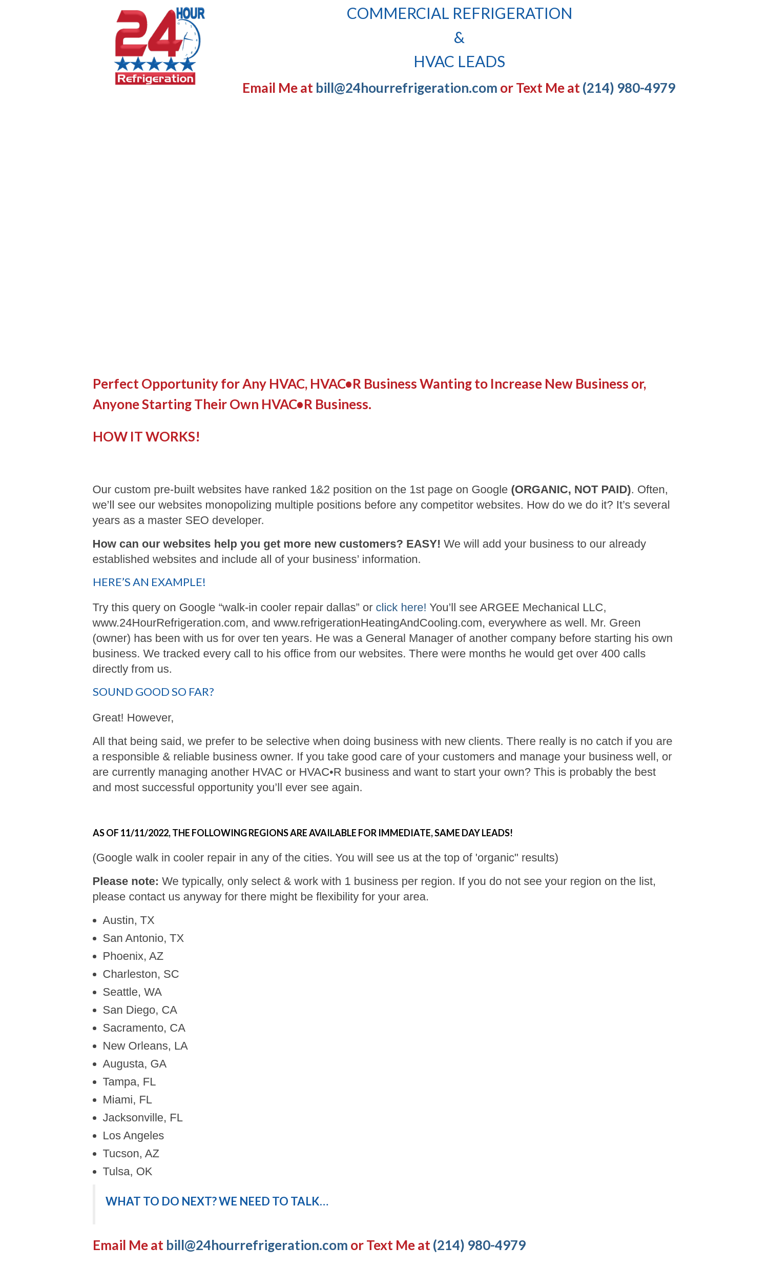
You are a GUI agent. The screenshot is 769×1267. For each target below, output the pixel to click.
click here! (401, 607)
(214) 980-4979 (629, 87)
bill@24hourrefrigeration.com (406, 87)
